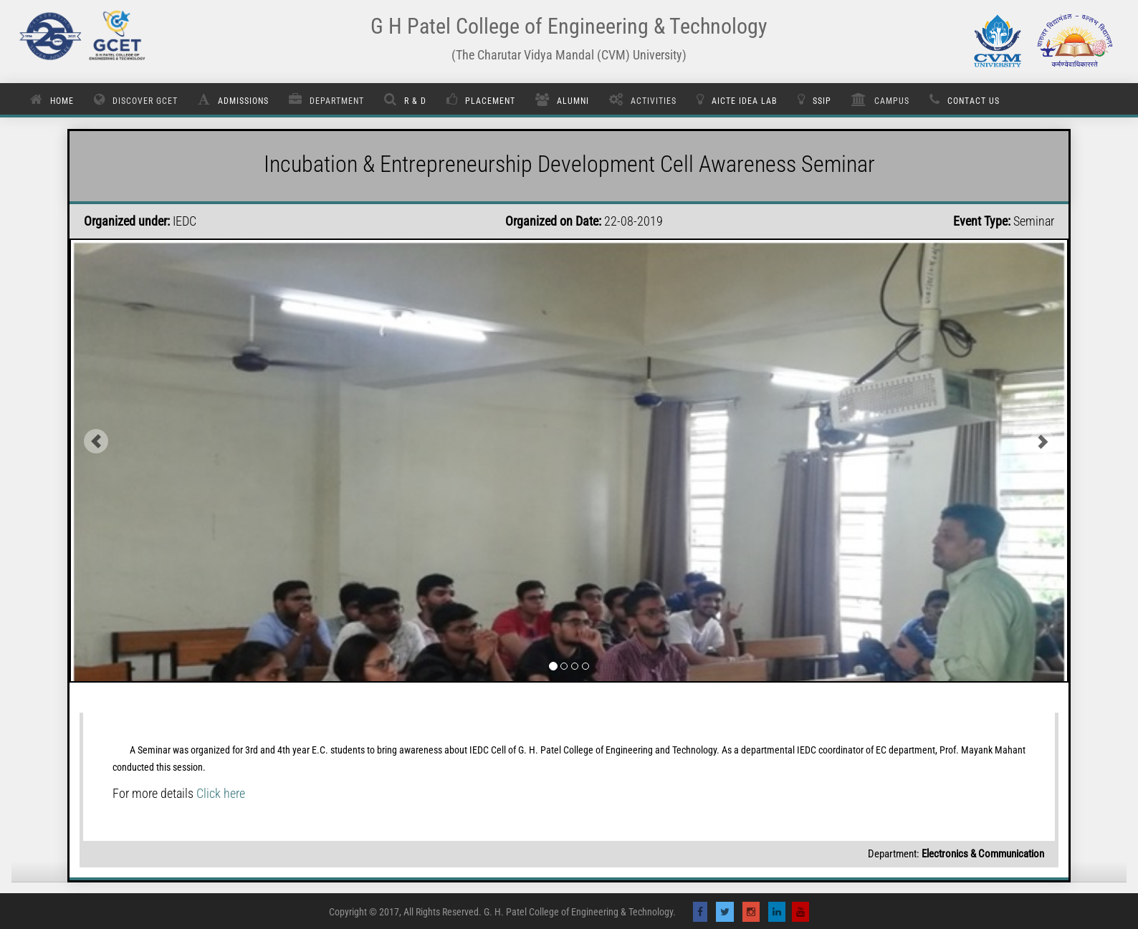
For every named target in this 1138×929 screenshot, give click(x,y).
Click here (220, 793)
